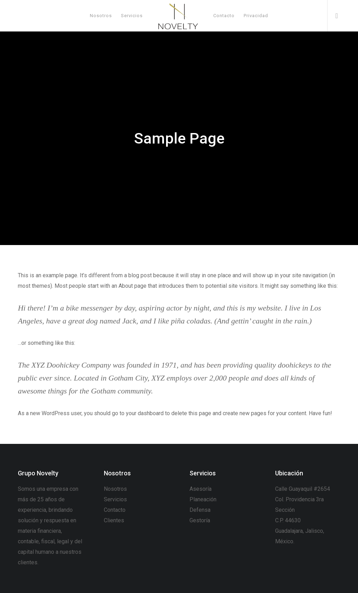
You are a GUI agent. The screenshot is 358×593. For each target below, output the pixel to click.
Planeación (202, 499)
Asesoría (200, 489)
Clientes (114, 520)
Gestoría (199, 520)
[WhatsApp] (334, 16)
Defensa (199, 510)
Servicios (115, 499)
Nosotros (115, 489)
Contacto (115, 510)
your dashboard (145, 413)
